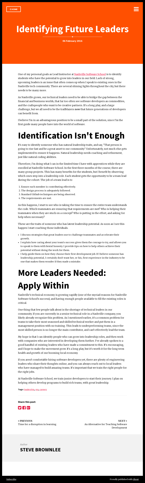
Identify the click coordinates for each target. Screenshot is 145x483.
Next (122, 420)
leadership (29, 389)
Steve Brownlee (40, 449)
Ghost (136, 479)
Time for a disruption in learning (37, 424)
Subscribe (11, 479)
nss (37, 389)
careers (43, 389)
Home (14, 9)
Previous (25, 420)
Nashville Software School (90, 74)
